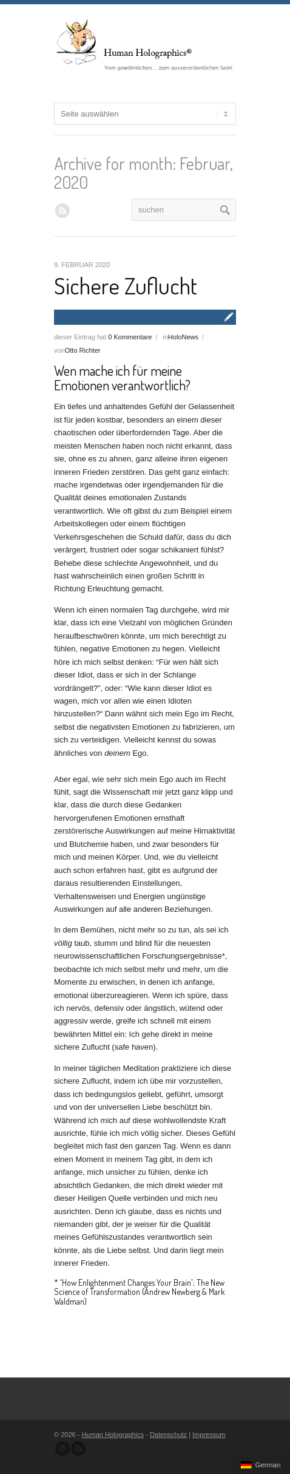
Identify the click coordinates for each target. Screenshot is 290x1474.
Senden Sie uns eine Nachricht (62, 1448)
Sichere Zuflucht (125, 285)
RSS (62, 210)
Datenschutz (168, 1434)
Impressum (208, 1434)
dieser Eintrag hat (103, 337)
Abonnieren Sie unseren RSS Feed (78, 1448)
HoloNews (183, 337)
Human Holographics (112, 1434)
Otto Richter (83, 350)
